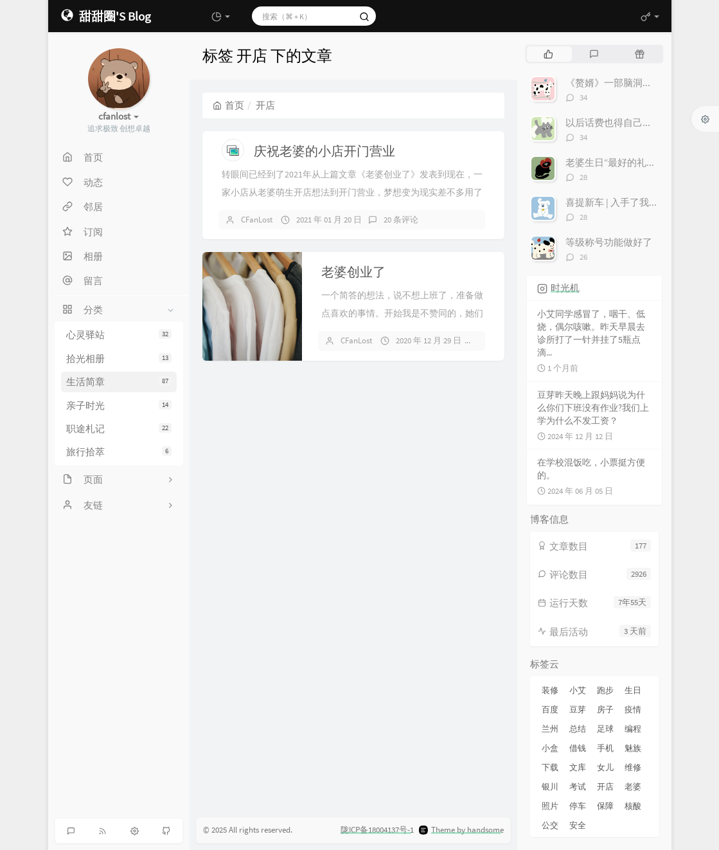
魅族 (633, 748)
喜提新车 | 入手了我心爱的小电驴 (636, 202)
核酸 (633, 805)
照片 (550, 805)
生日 (633, 690)
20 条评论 (401, 219)
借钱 (577, 748)
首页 (228, 105)
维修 (633, 767)
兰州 (550, 728)
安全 (577, 825)
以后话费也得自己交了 (613, 122)
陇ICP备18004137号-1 (377, 829)
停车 (577, 805)
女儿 (605, 767)
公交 (550, 825)
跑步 (605, 690)
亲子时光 (119, 405)
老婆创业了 (353, 272)
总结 (577, 728)
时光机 (565, 288)
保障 (605, 805)
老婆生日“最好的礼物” (612, 162)
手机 (605, 748)
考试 (577, 786)
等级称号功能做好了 (608, 242)
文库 (577, 767)
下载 (550, 767)
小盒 (550, 748)
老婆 (633, 786)
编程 (633, 728)
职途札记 (119, 428)
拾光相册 (119, 358)
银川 (550, 786)
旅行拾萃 (119, 452)
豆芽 (577, 709)
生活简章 (119, 381)
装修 (550, 690)
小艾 (577, 690)
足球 (605, 728)
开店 (605, 786)
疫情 (633, 709)
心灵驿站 (119, 335)
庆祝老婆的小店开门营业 (324, 151)
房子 (605, 709)
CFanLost (256, 219)
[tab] (548, 54)
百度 (550, 709)
